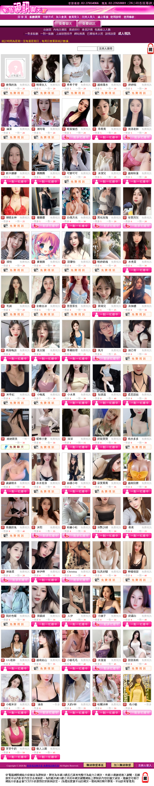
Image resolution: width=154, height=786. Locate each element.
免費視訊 (25, 84)
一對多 (56, 704)
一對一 (26, 438)
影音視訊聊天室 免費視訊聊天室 (43, 765)
